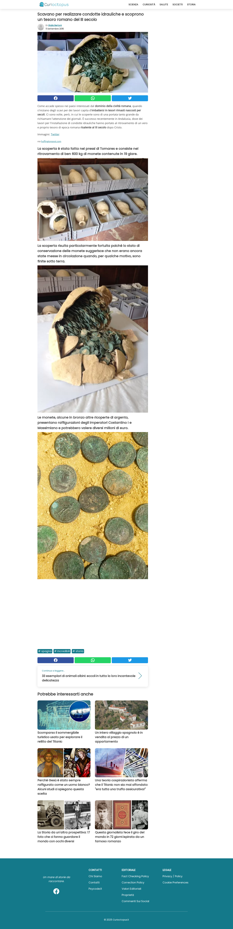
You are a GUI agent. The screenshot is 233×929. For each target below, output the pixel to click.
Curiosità (149, 4)
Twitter (55, 134)
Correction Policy (133, 882)
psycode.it (95, 889)
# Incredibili (62, 651)
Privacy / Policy (172, 876)
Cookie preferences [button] (175, 882)
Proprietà (128, 895)
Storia (191, 4)
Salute (164, 4)
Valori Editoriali (131, 889)
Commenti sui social (135, 901)
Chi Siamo (95, 876)
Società (178, 4)
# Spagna (45, 651)
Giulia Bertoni (55, 25)
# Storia (78, 651)
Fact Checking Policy (135, 876)
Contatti (94, 882)
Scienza (133, 4)
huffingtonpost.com (51, 141)
